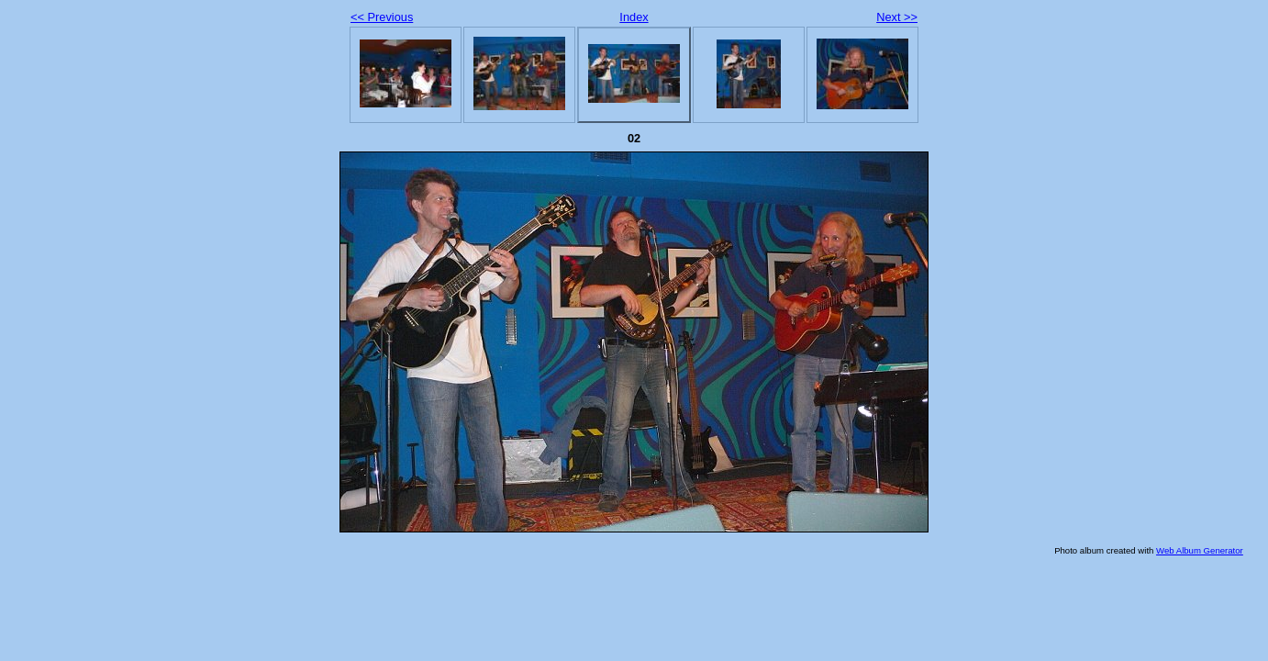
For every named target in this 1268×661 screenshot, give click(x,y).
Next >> (897, 17)
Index (633, 17)
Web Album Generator (1199, 550)
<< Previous (381, 17)
